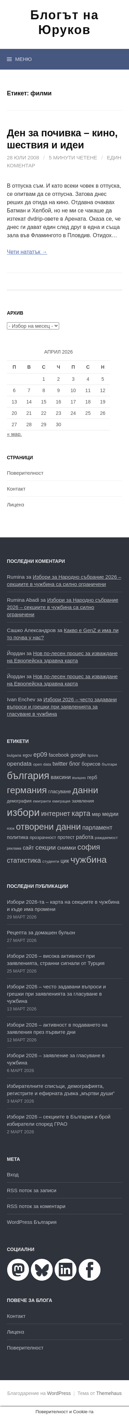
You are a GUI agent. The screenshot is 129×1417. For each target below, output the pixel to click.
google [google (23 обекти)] (78, 755)
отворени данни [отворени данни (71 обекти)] (48, 826)
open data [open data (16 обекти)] (42, 764)
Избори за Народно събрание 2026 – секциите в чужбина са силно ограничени (62, 607)
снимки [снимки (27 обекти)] (66, 847)
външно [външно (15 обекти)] (79, 778)
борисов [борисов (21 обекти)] (91, 764)
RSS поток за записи (31, 1190)
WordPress (59, 1393)
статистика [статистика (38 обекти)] (24, 860)
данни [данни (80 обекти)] (85, 790)
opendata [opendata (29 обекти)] (19, 763)
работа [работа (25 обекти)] (85, 837)
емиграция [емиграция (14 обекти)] (61, 801)
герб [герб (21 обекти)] (92, 777)
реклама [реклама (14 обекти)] (14, 848)
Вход (13, 1174)
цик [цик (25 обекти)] (65, 861)
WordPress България (31, 1222)
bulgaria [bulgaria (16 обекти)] (14, 755)
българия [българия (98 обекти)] (28, 775)
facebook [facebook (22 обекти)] (59, 755)
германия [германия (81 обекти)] (27, 790)
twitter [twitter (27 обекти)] (60, 763)
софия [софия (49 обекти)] (88, 847)
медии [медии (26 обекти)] (110, 814)
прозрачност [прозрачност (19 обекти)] (43, 837)
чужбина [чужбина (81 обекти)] (89, 859)
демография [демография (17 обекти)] (19, 801)
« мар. (14, 434)
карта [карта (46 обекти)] (81, 813)
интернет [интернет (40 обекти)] (55, 813)
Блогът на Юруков (64, 22)
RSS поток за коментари (36, 1206)
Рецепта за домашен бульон (41, 932)
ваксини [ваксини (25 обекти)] (61, 777)
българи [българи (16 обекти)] (109, 764)
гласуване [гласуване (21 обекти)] (59, 791)
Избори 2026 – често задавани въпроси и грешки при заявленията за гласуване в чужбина (62, 706)
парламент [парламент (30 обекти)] (97, 827)
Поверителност (25, 473)
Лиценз (15, 504)
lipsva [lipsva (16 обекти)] (92, 755)
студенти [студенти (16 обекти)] (50, 861)
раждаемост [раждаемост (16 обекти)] (106, 837)
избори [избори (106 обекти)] (23, 812)
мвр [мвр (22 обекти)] (96, 814)
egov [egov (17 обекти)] (27, 755)
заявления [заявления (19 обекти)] (83, 801)
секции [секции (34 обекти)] (45, 847)
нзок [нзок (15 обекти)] (10, 828)
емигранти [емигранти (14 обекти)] (42, 801)
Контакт (16, 489)
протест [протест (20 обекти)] (65, 837)
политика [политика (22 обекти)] (17, 837)
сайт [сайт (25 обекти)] (28, 848)
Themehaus (109, 1393)
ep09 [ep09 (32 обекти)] (40, 754)
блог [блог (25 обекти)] (74, 764)
